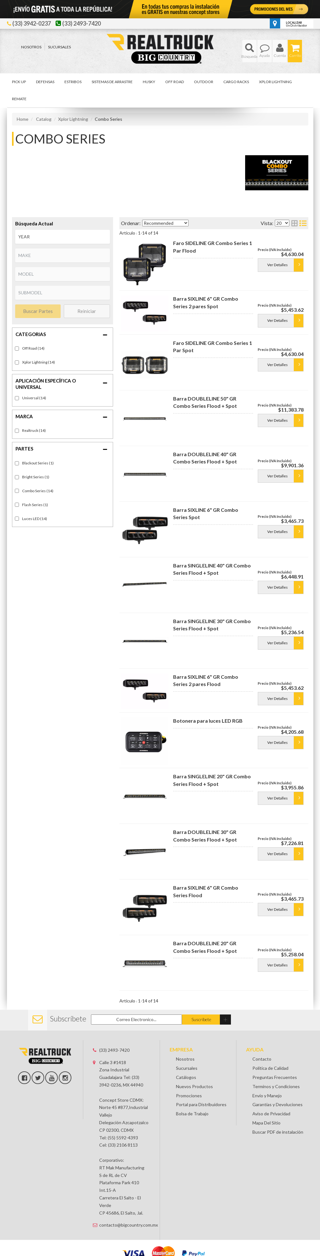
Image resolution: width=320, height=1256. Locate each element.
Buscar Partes (38, 311)
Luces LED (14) (34, 518)
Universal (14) (34, 397)
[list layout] (302, 223)
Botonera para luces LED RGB (208, 721)
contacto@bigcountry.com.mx (124, 1225)
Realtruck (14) (34, 430)
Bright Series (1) (35, 477)
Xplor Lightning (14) (38, 362)
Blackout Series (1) (38, 463)
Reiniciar (86, 311)
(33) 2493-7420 (114, 1050)
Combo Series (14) (37, 490)
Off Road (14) (33, 348)
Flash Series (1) (35, 504)
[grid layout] (294, 223)
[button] (249, 51)
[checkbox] (17, 398)
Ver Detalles (277, 264)
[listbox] (62, 237)
